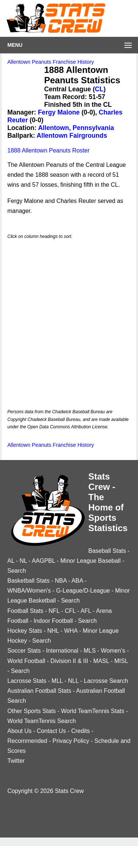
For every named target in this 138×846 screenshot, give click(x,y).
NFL (54, 611)
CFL (70, 611)
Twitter (16, 761)
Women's (113, 650)
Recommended (27, 741)
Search (16, 571)
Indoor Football (53, 621)
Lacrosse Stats (26, 681)
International (62, 650)
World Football (26, 661)
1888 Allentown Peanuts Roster (48, 150)
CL (99, 89)
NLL (73, 681)
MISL (121, 661)
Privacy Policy (71, 741)
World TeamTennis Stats (92, 711)
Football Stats (25, 611)
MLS (90, 650)
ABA (77, 581)
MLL (57, 681)
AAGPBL (43, 561)
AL (10, 561)
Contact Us (51, 731)
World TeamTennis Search (41, 721)
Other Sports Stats (31, 711)
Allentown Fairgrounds (72, 135)
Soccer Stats (24, 650)
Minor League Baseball (90, 561)
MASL (101, 661)
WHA (70, 631)
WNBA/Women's (29, 590)
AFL (86, 611)
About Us (19, 731)
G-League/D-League (83, 590)
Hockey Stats (24, 631)
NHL (53, 631)
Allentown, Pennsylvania (76, 127)
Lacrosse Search (106, 681)
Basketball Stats (28, 581)
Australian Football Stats (39, 691)
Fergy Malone (58, 112)
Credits (80, 731)
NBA (61, 581)
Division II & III (69, 661)
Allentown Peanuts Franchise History (50, 62)
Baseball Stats (107, 551)
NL (23, 561)
